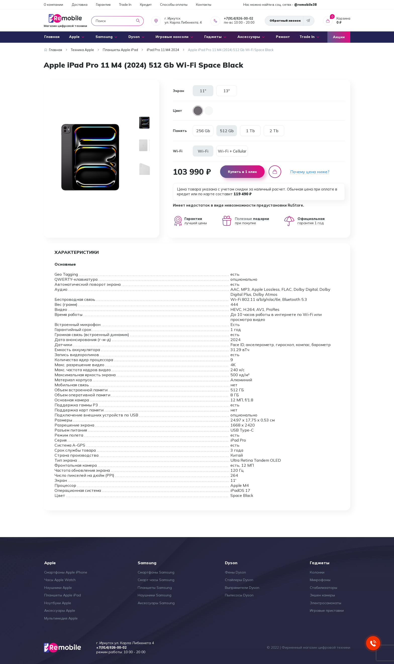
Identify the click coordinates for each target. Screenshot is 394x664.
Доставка (79, 5)
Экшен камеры (322, 595)
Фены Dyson (235, 572)
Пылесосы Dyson (239, 595)
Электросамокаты (325, 603)
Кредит (146, 5)
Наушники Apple (58, 587)
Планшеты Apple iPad (62, 595)
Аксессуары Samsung (156, 603)
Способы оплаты (173, 5)
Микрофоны (320, 580)
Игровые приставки (327, 610)
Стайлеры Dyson (239, 580)
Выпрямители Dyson (242, 587)
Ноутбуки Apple (57, 603)
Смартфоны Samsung (156, 572)
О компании (53, 5)
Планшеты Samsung (155, 587)
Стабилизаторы (323, 587)
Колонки (317, 572)
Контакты (203, 5)
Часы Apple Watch (60, 580)
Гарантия (103, 5)
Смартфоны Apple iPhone (65, 572)
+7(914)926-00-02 (238, 18)
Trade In (125, 5)
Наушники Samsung (154, 595)
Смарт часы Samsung (156, 580)
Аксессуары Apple (59, 610)
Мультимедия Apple (61, 618)
